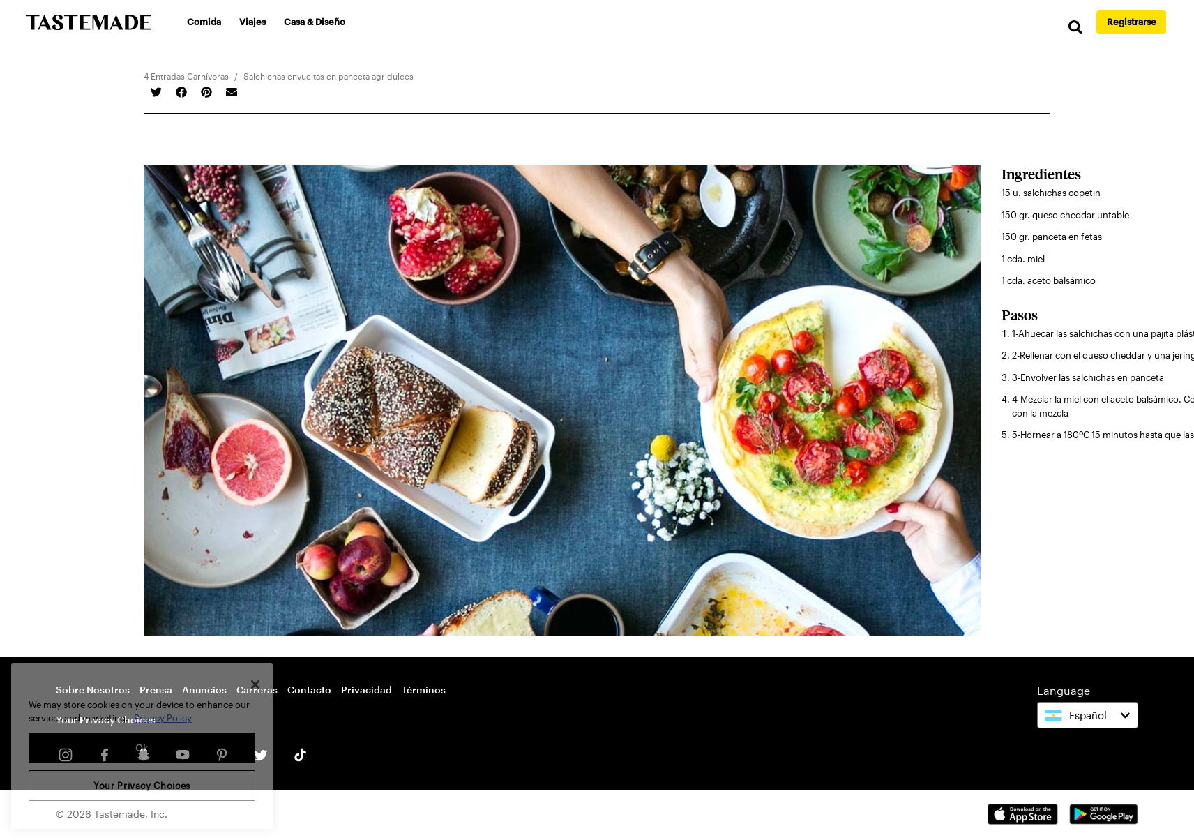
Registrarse (1131, 21)
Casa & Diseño (314, 21)
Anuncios (204, 690)
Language (1063, 690)
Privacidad (366, 690)
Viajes (252, 21)
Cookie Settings (93, 721)
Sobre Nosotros (93, 690)
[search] (1075, 27)
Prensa (155, 690)
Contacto (309, 690)
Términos (424, 690)
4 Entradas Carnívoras (186, 76)
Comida (204, 21)
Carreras (257, 690)
